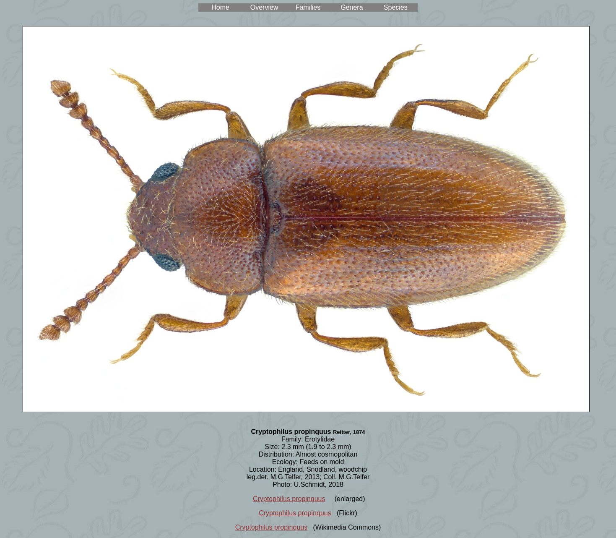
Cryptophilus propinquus (289, 498)
